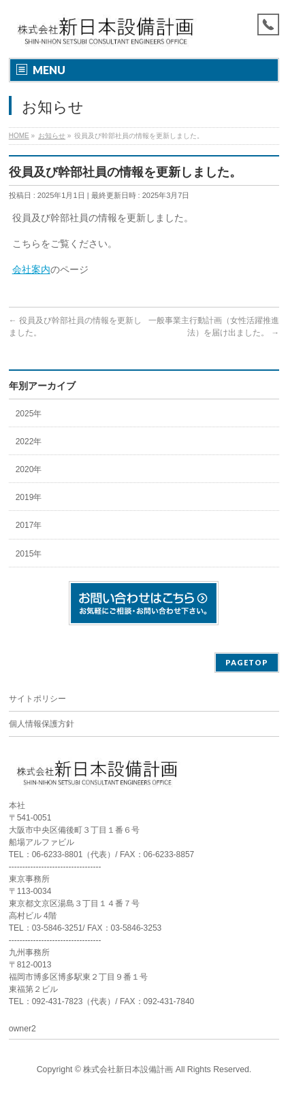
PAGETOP (246, 662)
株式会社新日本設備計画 (128, 1069)
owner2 (22, 1028)
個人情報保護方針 (41, 724)
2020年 (29, 469)
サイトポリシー (37, 698)
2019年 (29, 497)
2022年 (29, 441)
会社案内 (31, 269)
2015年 (29, 554)
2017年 (29, 525)
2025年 (29, 413)
